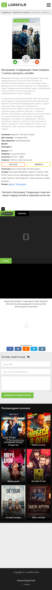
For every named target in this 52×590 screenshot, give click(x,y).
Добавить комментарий (17, 395)
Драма (11, 184)
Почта (27, 584)
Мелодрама (21, 184)
